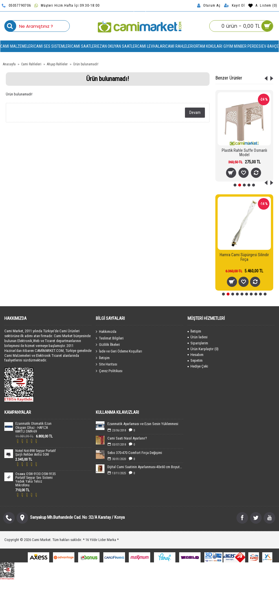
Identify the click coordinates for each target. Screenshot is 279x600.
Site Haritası (106, 364)
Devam (195, 112)
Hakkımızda (106, 331)
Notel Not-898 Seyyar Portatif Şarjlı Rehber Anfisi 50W (35, 453)
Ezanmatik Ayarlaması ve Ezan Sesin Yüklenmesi (142, 424)
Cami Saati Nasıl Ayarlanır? (127, 438)
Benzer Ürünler (228, 78)
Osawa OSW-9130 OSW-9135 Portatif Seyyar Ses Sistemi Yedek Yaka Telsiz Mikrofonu (35, 480)
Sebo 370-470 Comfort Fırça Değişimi (134, 453)
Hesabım (195, 354)
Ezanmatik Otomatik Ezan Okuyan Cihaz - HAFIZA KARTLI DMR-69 (33, 427)
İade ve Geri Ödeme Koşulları (119, 351)
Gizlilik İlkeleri (108, 344)
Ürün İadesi (198, 337)
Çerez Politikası (109, 370)
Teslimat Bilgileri (110, 338)
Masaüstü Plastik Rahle (244, 150)
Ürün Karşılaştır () (203, 349)
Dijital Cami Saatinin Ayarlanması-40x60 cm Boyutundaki (145, 467)
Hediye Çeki (198, 366)
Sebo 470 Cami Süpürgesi (244, 254)
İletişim (103, 357)
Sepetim (195, 360)
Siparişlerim (198, 343)
